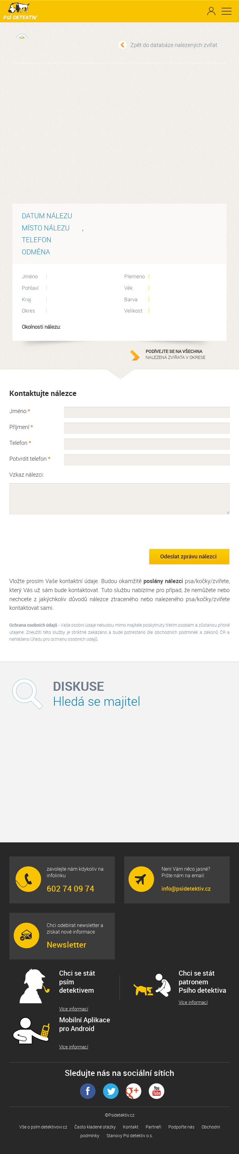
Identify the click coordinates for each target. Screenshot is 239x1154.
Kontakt (130, 1127)
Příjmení (21, 427)
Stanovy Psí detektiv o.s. (129, 1135)
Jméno (19, 411)
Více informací (73, 1009)
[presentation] (56, 531)
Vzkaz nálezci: (26, 474)
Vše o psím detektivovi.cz (43, 1127)
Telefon (20, 442)
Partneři (153, 1127)
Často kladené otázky (95, 1127)
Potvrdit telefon (29, 458)
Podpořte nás (181, 1127)
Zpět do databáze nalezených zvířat (173, 45)
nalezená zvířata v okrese (184, 354)
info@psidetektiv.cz (186, 888)
